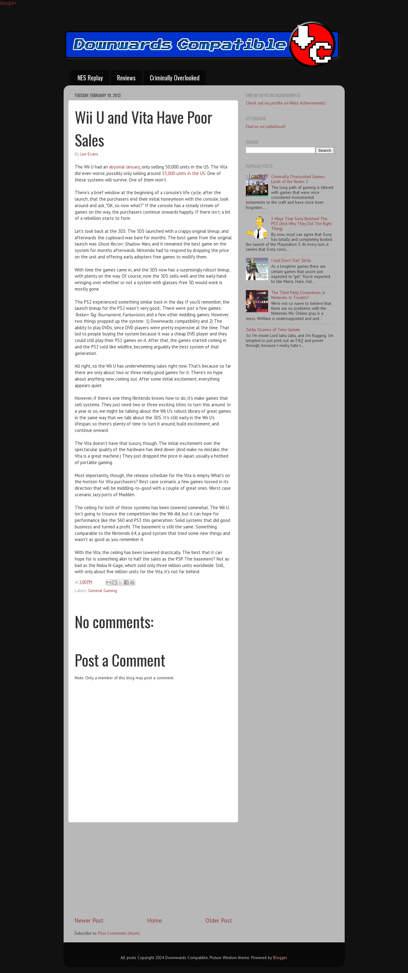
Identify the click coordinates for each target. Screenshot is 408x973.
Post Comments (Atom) (119, 933)
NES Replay (90, 77)
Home (154, 920)
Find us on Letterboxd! (266, 126)
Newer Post (88, 920)
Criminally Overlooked (175, 77)
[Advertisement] (153, 869)
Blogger (280, 957)
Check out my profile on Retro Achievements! (286, 103)
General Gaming (102, 590)
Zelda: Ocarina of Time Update (273, 329)
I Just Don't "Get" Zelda (291, 260)
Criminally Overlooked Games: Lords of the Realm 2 (298, 179)
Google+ (8, 3)
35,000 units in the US (183, 173)
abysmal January (124, 167)
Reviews (126, 77)
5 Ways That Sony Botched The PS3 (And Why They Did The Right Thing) (301, 223)
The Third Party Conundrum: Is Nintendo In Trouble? (298, 295)
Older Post (218, 920)
